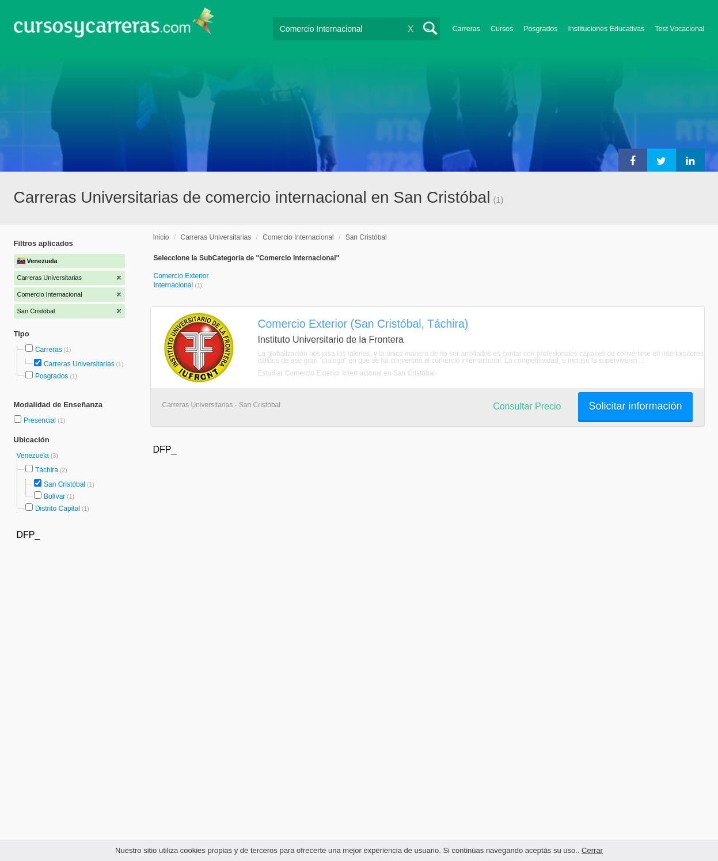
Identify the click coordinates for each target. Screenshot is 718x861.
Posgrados (540, 28)
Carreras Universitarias (79, 364)
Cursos (502, 28)
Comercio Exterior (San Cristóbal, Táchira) (363, 323)
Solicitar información (635, 406)
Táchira (46, 470)
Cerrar (592, 850)
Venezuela (34, 456)
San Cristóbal (64, 484)
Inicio (161, 237)
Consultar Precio (527, 406)
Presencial (41, 420)
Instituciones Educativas (606, 28)
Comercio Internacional (298, 237)
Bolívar (54, 496)
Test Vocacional (679, 28)
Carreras (466, 28)
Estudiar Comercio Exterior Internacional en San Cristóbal (346, 373)
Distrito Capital (57, 509)
